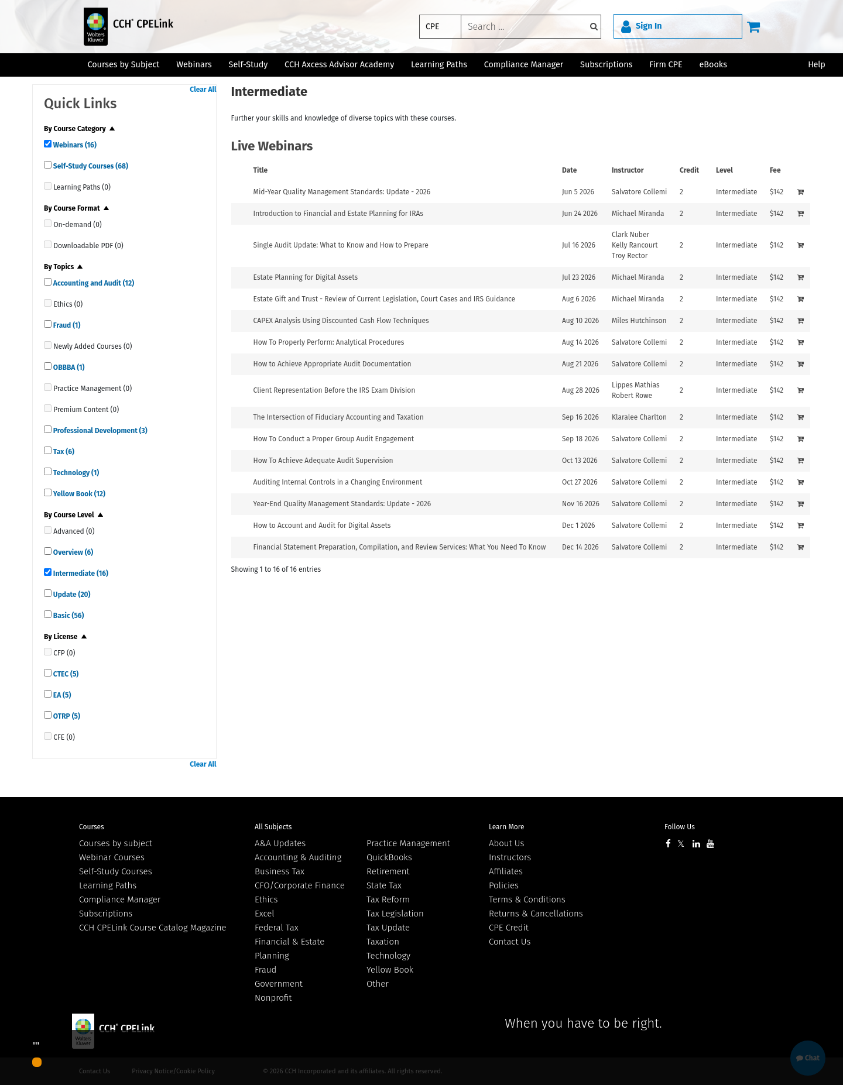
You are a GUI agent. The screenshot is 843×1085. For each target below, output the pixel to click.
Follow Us (679, 827)
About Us (506, 843)
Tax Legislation (395, 913)
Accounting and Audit (93, 283)
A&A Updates (280, 843)
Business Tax (279, 871)
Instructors (510, 857)
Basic (68, 616)
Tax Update (388, 927)
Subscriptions (105, 913)
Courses (91, 827)
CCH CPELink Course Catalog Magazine (153, 927)
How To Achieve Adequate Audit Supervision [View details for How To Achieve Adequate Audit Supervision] (323, 460)
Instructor (628, 170)
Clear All (203, 89)
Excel (265, 913)
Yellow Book (78, 494)
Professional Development (100, 431)
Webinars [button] (194, 65)
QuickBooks (389, 857)
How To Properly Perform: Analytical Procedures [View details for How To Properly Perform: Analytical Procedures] (329, 342)
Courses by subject (115, 843)
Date (569, 170)
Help (816, 65)
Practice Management (408, 843)
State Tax (384, 885)
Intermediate (80, 573)
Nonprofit (273, 998)
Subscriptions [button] (606, 65)
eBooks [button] (713, 65)
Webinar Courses (112, 857)
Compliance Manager (119, 899)
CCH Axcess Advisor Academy (339, 65)
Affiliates (506, 871)
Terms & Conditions (527, 899)
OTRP (66, 716)
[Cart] (753, 26)
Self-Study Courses (90, 166)
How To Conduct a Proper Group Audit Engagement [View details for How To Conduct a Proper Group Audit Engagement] (333, 439)
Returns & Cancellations (536, 913)
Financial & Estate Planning (289, 948)
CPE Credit (509, 927)
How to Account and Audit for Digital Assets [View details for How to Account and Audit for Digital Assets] (322, 525)
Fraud (66, 325)
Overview (72, 552)
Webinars (74, 145)
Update (71, 594)
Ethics (266, 899)
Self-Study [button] (248, 65)
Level (724, 170)
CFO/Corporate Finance (300, 885)
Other (377, 983)
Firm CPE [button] (665, 65)
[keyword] (531, 27)
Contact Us (509, 941)
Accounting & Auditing (298, 857)
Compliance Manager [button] (524, 65)
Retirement (388, 871)
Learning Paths (439, 65)
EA (61, 695)
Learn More (507, 827)
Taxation (382, 941)
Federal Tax (277, 927)
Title (260, 170)
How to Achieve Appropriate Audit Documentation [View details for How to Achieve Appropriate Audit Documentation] (332, 364)
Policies (504, 885)
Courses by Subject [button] (123, 65)
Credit (689, 170)
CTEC (65, 674)
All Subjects (273, 827)
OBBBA (68, 367)
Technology (75, 473)
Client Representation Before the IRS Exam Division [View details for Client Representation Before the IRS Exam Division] (334, 390)
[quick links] (48, 143)
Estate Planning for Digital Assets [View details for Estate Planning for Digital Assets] (305, 277)
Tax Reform (388, 899)
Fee (775, 170)
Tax (63, 452)
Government (279, 983)
